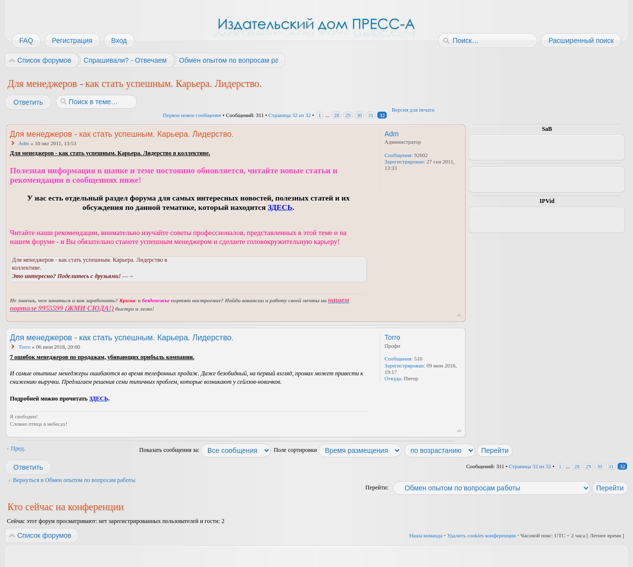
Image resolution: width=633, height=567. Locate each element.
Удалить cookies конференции (481, 535)
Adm (23, 143)
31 (370, 115)
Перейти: (377, 487)
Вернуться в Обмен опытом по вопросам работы (74, 480)
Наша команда (425, 535)
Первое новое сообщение (192, 115)
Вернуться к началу (459, 315)
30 (359, 115)
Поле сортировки (337, 449)
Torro (25, 347)
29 (348, 115)
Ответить (27, 102)
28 (336, 115)
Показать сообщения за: (205, 449)
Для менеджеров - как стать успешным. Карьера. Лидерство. (134, 83)
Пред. (18, 448)
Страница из (290, 115)
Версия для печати (413, 110)
